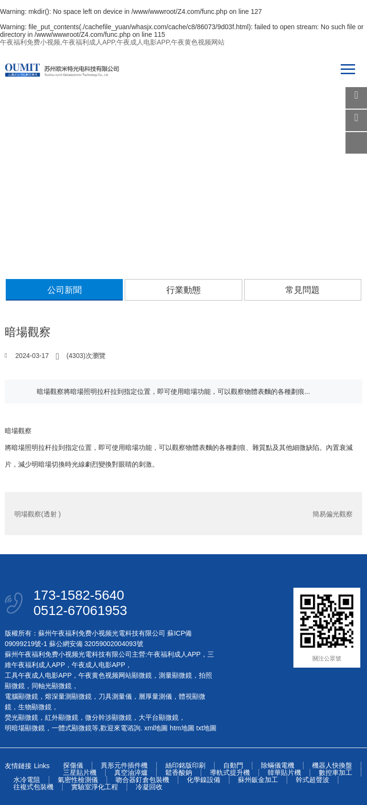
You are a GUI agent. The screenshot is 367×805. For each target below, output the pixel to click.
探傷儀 (73, 765)
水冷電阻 (26, 779)
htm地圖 (182, 728)
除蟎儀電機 (277, 765)
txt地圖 (206, 728)
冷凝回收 (149, 787)
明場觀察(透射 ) (37, 513)
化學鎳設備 (203, 779)
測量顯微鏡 (175, 675)
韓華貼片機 (284, 772)
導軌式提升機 (230, 772)
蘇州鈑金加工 (258, 779)
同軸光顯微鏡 (52, 686)
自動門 (233, 765)
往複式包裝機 (33, 787)
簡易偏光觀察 (333, 513)
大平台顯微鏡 (159, 717)
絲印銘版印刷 (185, 765)
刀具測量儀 (115, 696)
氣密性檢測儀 (78, 779)
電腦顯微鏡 (21, 696)
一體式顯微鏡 (72, 728)
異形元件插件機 (124, 765)
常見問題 (302, 290)
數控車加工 (335, 772)
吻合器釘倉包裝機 (142, 779)
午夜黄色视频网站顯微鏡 (115, 675)
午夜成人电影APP (98, 665)
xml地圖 (156, 728)
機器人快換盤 (332, 765)
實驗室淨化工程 (94, 787)
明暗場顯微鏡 (25, 728)
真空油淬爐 (131, 772)
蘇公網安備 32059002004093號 (95, 644)
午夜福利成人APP (174, 654)
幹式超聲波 (312, 779)
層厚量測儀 (155, 696)
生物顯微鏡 (35, 707)
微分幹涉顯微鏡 (108, 717)
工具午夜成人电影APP (38, 675)
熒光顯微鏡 (21, 717)
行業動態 (183, 290)
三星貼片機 (80, 772)
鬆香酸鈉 (178, 772)
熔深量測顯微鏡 (68, 696)
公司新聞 (64, 290)
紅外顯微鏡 (61, 717)
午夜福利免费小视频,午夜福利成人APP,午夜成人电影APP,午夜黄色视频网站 (112, 42)
